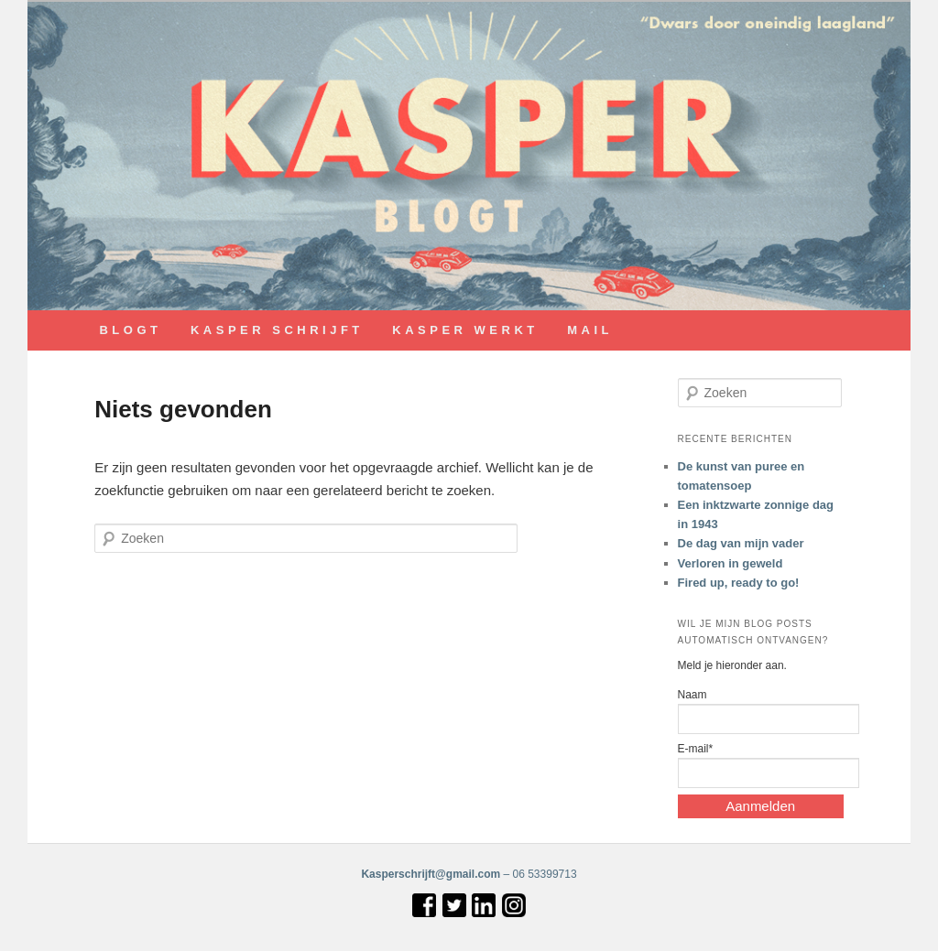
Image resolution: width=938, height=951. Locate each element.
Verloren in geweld (730, 563)
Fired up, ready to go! (739, 582)
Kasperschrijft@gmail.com (430, 874)
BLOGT (130, 330)
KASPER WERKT (465, 330)
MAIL (590, 330)
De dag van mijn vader (741, 543)
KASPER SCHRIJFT (277, 330)
